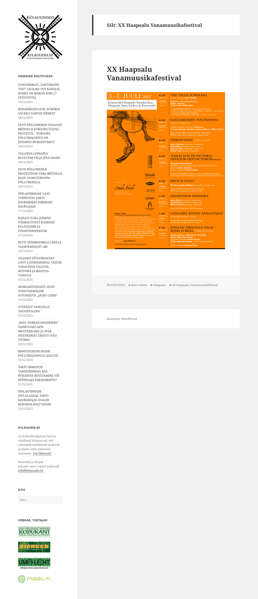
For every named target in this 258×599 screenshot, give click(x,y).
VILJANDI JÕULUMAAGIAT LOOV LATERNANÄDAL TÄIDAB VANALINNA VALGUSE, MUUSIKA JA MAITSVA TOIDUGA (39, 266)
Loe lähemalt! (42, 453)
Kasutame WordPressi (122, 319)
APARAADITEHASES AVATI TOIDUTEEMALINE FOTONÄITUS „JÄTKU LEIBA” (37, 291)
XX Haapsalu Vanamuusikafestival (144, 73)
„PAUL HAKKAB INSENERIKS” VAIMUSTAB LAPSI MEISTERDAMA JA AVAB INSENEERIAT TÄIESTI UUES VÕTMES (38, 331)
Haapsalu (159, 285)
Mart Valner (139, 285)
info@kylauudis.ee (30, 471)
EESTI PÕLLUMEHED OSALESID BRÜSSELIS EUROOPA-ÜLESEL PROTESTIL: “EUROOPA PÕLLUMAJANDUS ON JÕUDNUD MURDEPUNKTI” (40, 133)
